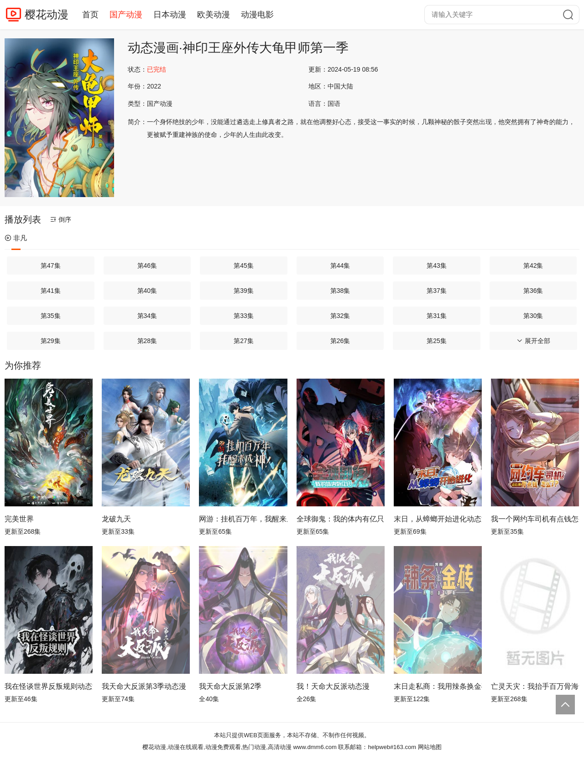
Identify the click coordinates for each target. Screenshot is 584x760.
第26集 (340, 340)
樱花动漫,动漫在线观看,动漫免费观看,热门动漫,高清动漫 (216, 747)
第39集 (244, 290)
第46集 (147, 265)
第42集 (533, 265)
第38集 (340, 290)
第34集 (147, 315)
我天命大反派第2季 (230, 686)
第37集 (437, 290)
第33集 (244, 315)
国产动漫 (126, 14)
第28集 (147, 340)
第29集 (51, 340)
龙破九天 (116, 519)
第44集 (340, 265)
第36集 (533, 290)
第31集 (437, 315)
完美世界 (19, 519)
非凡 (16, 238)
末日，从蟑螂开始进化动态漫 (438, 519)
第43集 (437, 265)
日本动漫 (169, 14)
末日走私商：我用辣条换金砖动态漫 (438, 686)
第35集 (51, 315)
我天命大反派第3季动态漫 (144, 686)
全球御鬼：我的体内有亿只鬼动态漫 (341, 519)
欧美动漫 (213, 14)
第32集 (340, 315)
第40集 (147, 290)
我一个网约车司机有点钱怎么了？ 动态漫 (535, 519)
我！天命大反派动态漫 (333, 686)
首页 (90, 14)
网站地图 (430, 747)
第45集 (244, 265)
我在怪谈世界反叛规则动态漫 (49, 686)
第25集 (437, 340)
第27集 (244, 340)
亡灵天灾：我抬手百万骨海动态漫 (535, 686)
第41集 (51, 290)
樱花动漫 (46, 14)
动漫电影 (257, 14)
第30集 (533, 315)
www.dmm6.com (314, 747)
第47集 (51, 265)
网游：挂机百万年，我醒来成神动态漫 (243, 519)
